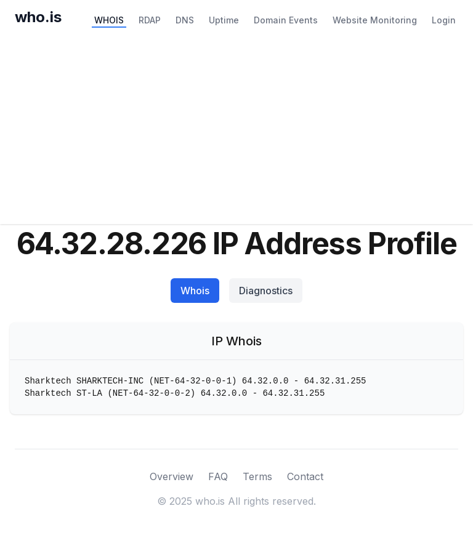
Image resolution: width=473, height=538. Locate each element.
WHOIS (109, 20)
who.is (38, 17)
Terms (257, 476)
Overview (171, 476)
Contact (305, 476)
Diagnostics (266, 290)
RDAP (150, 20)
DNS (185, 20)
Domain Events (286, 20)
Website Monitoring (375, 20)
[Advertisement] (236, 132)
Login (444, 20)
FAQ (218, 476)
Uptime (224, 20)
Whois (194, 290)
